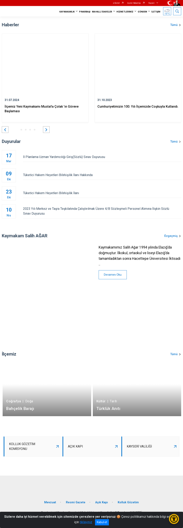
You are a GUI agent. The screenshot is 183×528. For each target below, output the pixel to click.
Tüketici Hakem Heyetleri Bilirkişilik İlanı (102, 193)
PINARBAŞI (84, 11)
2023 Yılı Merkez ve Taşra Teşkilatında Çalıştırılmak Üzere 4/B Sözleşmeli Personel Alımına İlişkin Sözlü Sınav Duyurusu (102, 211)
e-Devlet (116, 3)
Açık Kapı (101, 502)
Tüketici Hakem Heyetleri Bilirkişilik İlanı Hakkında (102, 175)
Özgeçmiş (171, 235)
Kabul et (102, 522)
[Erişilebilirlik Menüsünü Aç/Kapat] (174, 519)
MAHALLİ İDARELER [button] (102, 11)
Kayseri (151, 3)
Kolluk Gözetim (128, 502)
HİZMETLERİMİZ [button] (125, 11)
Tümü (174, 25)
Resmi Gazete (75, 502)
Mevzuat (50, 502)
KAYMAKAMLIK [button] (67, 11)
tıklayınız (86, 522)
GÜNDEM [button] (142, 11)
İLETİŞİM (155, 11)
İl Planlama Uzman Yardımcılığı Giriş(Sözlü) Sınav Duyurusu (102, 157)
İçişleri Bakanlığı (134, 3)
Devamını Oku (113, 274)
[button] (5, 129)
